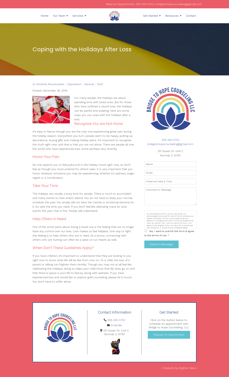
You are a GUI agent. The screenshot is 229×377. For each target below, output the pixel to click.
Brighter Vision (187, 368)
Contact (191, 15)
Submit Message (161, 244)
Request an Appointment (169, 334)
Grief (100, 84)
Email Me (116, 325)
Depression (74, 84)
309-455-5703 (145, 4)
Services (77, 15)
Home (44, 15)
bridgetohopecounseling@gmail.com (179, 4)
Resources (172, 15)
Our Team (59, 15)
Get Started (150, 15)
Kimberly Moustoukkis (50, 84)
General (89, 84)
